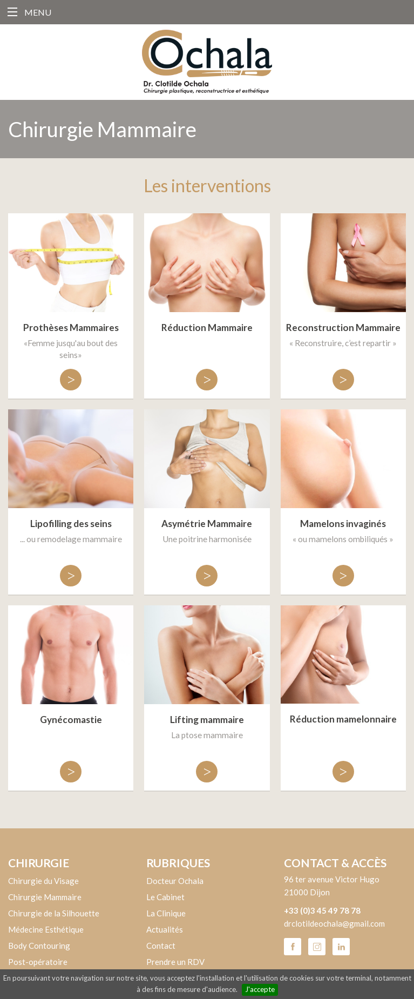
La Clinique (166, 913)
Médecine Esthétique (46, 929)
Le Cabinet (165, 897)
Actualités (164, 929)
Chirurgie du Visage (43, 881)
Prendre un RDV (175, 962)
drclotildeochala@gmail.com (334, 923)
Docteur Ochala (174, 881)
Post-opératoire (37, 962)
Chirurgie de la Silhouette (53, 913)
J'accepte (260, 989)
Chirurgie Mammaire (45, 897)
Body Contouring (39, 945)
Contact (160, 945)
